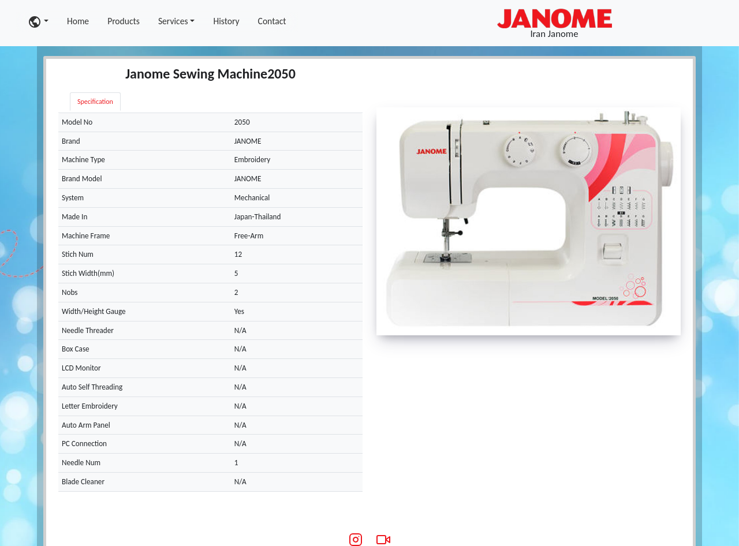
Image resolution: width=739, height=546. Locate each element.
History (226, 21)
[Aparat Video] (383, 540)
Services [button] (173, 21)
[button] (38, 21)
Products (123, 21)
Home (78, 21)
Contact (272, 21)
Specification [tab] (95, 102)
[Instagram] (356, 540)
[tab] (139, 96)
